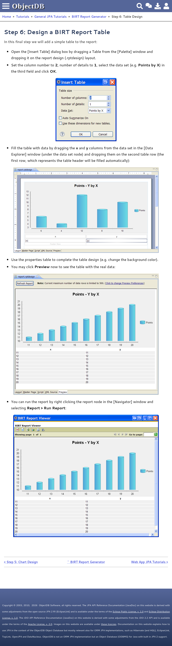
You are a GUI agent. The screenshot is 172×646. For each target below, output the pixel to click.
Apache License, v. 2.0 (40, 624)
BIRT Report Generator (89, 16)
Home (6, 16)
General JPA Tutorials (50, 16)
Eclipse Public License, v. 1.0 (128, 611)
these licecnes (108, 624)
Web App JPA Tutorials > (149, 561)
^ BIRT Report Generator (86, 561)
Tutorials (22, 16)
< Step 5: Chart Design (21, 561)
